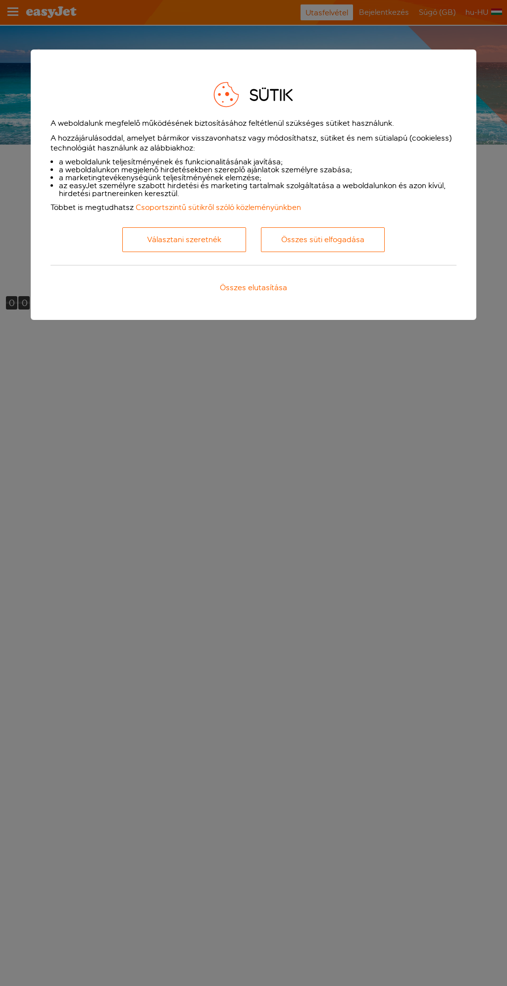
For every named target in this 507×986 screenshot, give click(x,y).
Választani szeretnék (184, 239)
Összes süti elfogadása (322, 239)
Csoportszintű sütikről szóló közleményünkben (218, 207)
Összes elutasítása (253, 287)
